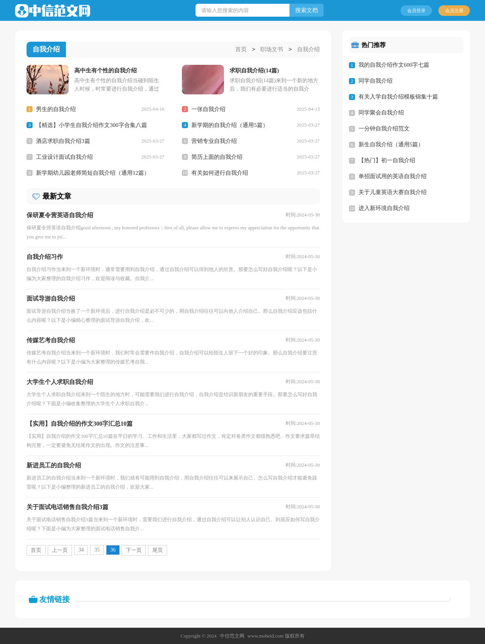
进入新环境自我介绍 (384, 208)
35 (97, 549)
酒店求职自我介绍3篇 (63, 141)
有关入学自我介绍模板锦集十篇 (398, 97)
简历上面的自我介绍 (216, 157)
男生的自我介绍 (56, 109)
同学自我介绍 (375, 81)
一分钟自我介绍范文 (384, 128)
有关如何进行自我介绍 (219, 172)
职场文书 (271, 50)
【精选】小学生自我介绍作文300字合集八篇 (91, 125)
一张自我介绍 (208, 109)
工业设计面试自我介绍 (64, 157)
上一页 (60, 550)
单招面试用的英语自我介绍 (392, 176)
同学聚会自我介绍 (381, 113)
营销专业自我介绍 (214, 141)
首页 (241, 50)
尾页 (157, 550)
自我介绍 (308, 50)
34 (81, 549)
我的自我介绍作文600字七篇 (394, 65)
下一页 (134, 550)
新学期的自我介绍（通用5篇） (229, 125)
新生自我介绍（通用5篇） (391, 144)
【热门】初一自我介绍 (386, 160)
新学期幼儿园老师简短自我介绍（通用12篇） (93, 172)
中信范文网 (232, 635)
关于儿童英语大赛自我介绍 (392, 192)
